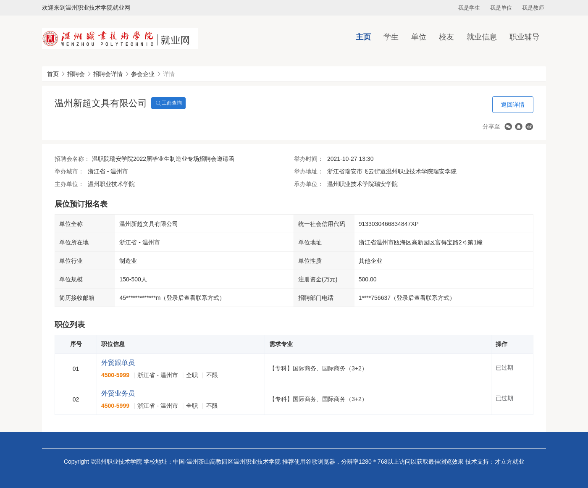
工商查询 (168, 103)
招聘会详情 (108, 74)
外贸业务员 (118, 393)
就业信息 (482, 37)
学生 (391, 37)
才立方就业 (509, 461)
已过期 (504, 367)
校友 (446, 37)
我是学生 (469, 8)
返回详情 (513, 104)
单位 (418, 37)
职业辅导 (524, 37)
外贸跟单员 (118, 362)
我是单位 (501, 8)
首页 (53, 74)
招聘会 (76, 74)
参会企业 (143, 74)
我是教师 (533, 8)
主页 (363, 37)
